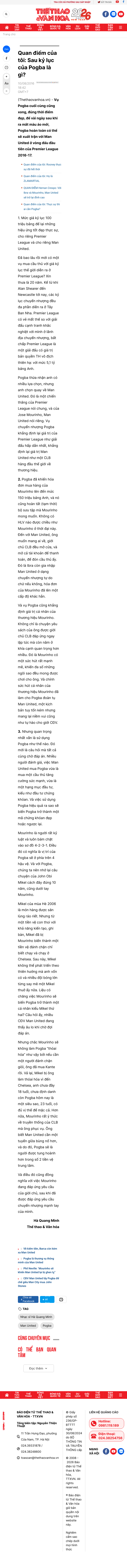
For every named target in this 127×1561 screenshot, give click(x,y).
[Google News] (47, 89)
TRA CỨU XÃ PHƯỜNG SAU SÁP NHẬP (72, 2)
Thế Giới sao (97, 27)
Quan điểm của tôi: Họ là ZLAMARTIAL (38, 179)
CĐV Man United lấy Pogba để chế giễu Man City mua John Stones (38, 1282)
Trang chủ (9, 34)
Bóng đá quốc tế (55, 27)
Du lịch (77, 27)
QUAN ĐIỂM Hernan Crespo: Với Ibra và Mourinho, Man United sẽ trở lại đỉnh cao (42, 193)
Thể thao (28, 27)
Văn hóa (68, 27)
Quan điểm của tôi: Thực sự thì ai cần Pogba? (42, 207)
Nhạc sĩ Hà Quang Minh (36, 1317)
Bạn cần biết (110, 27)
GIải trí (87, 27)
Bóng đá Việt (40, 27)
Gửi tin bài (104, 2)
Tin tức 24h (16, 27)
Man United (28, 1325)
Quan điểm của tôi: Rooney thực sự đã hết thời (42, 167)
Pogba (47, 1325)
